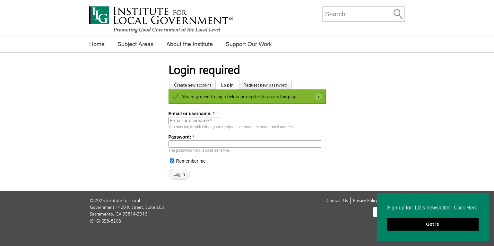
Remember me (188, 161)
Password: (181, 137)
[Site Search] (398, 14)
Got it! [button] (432, 224)
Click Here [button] (466, 207)
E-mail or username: (192, 113)
